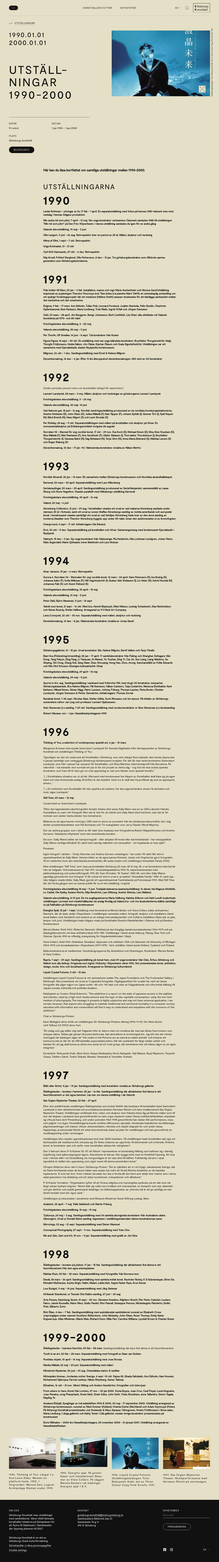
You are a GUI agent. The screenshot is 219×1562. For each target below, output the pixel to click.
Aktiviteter (128, 7)
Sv (178, 7)
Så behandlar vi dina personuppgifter (30, 1545)
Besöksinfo (22, 149)
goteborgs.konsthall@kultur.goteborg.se (100, 1515)
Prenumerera (177, 1526)
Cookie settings (18, 1550)
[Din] (186, 1515)
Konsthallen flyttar (97, 7)
